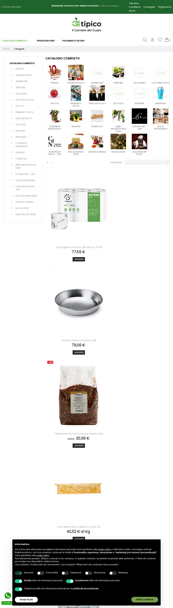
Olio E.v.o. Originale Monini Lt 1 (108, 444)
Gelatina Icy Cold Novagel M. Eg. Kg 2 (150, 446)
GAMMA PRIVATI (24, 75)
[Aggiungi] (65, 239)
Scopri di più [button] (26, 599)
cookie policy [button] (43, 555)
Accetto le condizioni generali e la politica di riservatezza (106, 494)
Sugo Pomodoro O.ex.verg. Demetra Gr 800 (65, 446)
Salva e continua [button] (144, 599)
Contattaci (93, 531)
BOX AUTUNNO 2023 (26, 195)
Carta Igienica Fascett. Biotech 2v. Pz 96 (65, 225)
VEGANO (20, 152)
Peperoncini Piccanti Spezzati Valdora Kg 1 (150, 225)
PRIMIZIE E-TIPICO (25, 112)
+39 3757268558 (20, 534)
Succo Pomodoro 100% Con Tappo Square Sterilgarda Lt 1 (108, 372)
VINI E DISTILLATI (24, 118)
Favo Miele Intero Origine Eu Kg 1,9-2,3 (65, 299)
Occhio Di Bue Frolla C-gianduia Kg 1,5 (65, 372)
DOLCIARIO (21, 93)
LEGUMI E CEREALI (24, 202)
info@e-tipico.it (9, 541)
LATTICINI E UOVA (25, 99)
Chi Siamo (93, 526)
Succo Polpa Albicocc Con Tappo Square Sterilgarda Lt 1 (150, 372)
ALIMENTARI (21, 81)
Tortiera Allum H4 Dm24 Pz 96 (107, 224)
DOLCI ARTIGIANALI (25, 180)
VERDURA (20, 87)
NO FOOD (21, 124)
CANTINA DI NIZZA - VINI (26, 188)
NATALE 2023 (22, 208)
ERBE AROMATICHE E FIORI (26, 166)
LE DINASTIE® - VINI (25, 174)
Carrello (49, 531)
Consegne (149, 7)
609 (160, 470)
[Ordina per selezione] (147, 162)
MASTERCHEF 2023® (26, 214)
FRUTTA (20, 106)
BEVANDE (20, 130)
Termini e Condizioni (134, 5)
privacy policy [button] (104, 549)
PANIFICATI (21, 158)
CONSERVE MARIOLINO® (22, 144)
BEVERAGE (21, 137)
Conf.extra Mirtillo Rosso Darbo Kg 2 (107, 299)
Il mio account (52, 526)
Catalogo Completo (22, 63)
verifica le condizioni (109, 6)
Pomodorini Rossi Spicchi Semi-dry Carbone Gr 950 (150, 299)
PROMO (20, 68)
